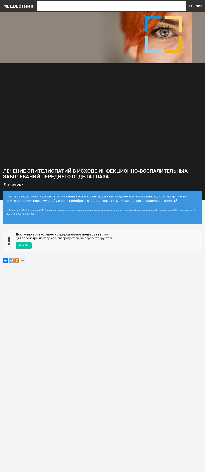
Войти (195, 6)
